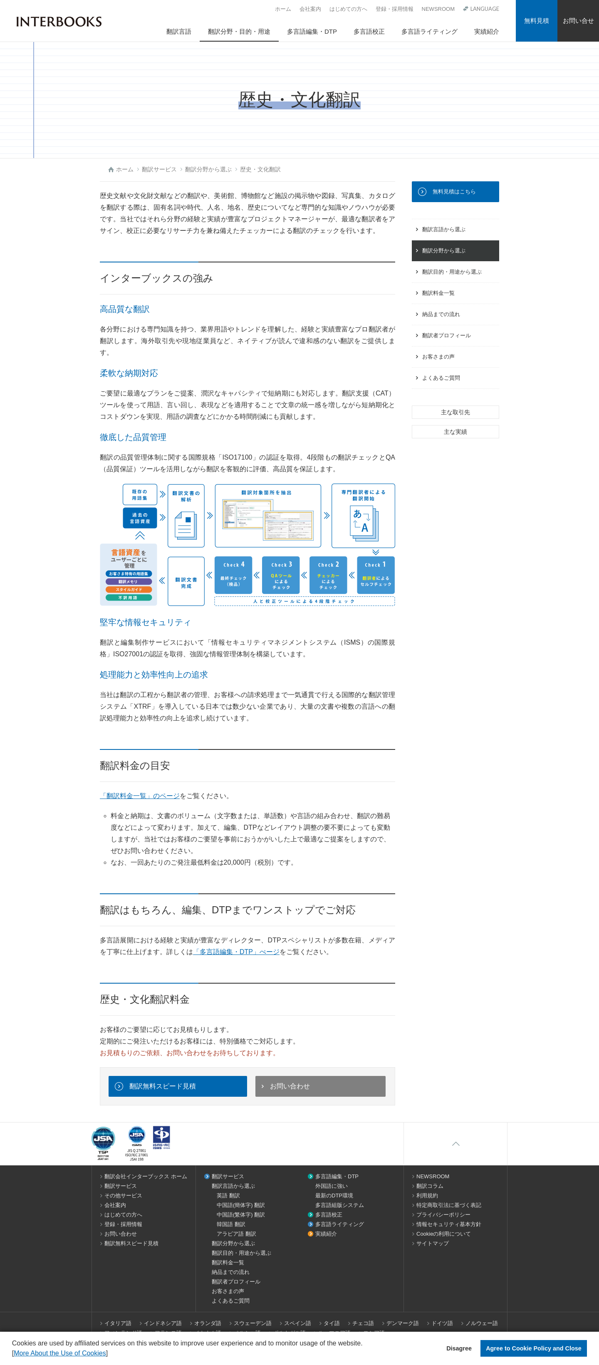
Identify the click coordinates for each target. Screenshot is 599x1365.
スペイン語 (297, 1323)
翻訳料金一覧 (438, 293)
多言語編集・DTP (312, 31)
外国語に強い (331, 1186)
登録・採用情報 (394, 9)
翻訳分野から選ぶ (443, 250)
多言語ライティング (429, 31)
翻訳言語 (178, 31)
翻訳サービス (120, 1186)
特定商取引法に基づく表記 (448, 1205)
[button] (111, 1354)
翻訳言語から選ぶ (443, 229)
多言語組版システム (339, 1205)
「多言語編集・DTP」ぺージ (236, 951)
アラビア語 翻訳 (236, 1234)
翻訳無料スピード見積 (162, 1086)
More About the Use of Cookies (60, 1353)
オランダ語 (207, 1323)
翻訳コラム (429, 1186)
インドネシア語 (163, 1323)
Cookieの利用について (443, 1234)
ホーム (283, 9)
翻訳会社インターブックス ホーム (145, 1176)
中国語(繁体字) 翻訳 (241, 1215)
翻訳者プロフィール (446, 335)
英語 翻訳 (228, 1195)
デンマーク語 (402, 1323)
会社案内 (310, 9)
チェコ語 (363, 1323)
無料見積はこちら (454, 191)
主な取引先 (455, 412)
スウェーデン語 (253, 1323)
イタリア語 (117, 1323)
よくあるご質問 (441, 378)
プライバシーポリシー (443, 1215)
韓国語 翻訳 (231, 1224)
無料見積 (536, 20)
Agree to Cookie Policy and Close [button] (534, 1348)
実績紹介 (486, 31)
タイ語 (332, 1323)
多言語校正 (369, 31)
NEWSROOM (438, 9)
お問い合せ (578, 20)
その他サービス (123, 1195)
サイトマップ (432, 1243)
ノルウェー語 (481, 1323)
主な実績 (455, 431)
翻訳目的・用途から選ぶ (452, 272)
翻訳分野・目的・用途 (239, 31)
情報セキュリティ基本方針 (448, 1224)
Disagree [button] (459, 1348)
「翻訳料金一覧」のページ (140, 795)
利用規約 (427, 1195)
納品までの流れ (441, 314)
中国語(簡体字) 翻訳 (241, 1205)
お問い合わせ (290, 1086)
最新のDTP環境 (334, 1195)
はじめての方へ (348, 9)
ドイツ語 (442, 1323)
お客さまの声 (438, 357)
